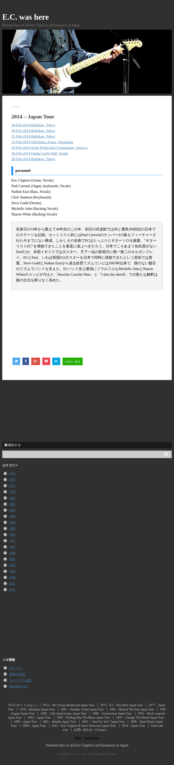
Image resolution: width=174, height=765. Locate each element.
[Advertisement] (45, 322)
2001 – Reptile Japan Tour (59, 721)
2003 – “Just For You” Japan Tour (103, 721)
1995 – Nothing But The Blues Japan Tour (83, 717)
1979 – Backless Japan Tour (37, 709)
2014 (12, 589)
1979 (12, 492)
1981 (12, 498)
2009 (12, 577)
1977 (12, 486)
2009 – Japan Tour (34, 725)
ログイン (15, 668)
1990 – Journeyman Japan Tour (112, 713)
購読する (13, 445)
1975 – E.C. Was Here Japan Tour (121, 705)
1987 (12, 510)
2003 (12, 565)
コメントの (20, 680)
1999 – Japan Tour (25, 721)
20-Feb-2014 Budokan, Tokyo (33, 131)
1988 (12, 516)
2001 (12, 559)
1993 (12, 534)
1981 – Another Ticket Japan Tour (82, 709)
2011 (12, 583)
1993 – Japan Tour (39, 717)
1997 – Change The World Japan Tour (140, 717)
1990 (12, 522)
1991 (12, 528)
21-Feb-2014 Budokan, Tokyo (33, 136)
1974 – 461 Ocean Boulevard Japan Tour (68, 705)
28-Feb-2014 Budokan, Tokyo (33, 159)
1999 (12, 553)
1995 (12, 541)
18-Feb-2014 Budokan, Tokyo (33, 125)
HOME (15, 106)
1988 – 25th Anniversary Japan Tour (63, 713)
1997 (12, 547)
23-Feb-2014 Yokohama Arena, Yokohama (42, 142)
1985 (12, 504)
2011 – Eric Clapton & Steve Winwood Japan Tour (84, 725)
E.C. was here (25, 17)
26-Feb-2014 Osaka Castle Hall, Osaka (39, 153)
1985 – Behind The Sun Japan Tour (131, 709)
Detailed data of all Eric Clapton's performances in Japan (87, 745)
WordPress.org (18, 686)
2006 (12, 571)
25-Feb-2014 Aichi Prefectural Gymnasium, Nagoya (49, 148)
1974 (12, 473)
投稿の (17, 674)
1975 (12, 479)
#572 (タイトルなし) (23, 705)
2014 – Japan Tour (133, 725)
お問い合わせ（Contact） (91, 730)
